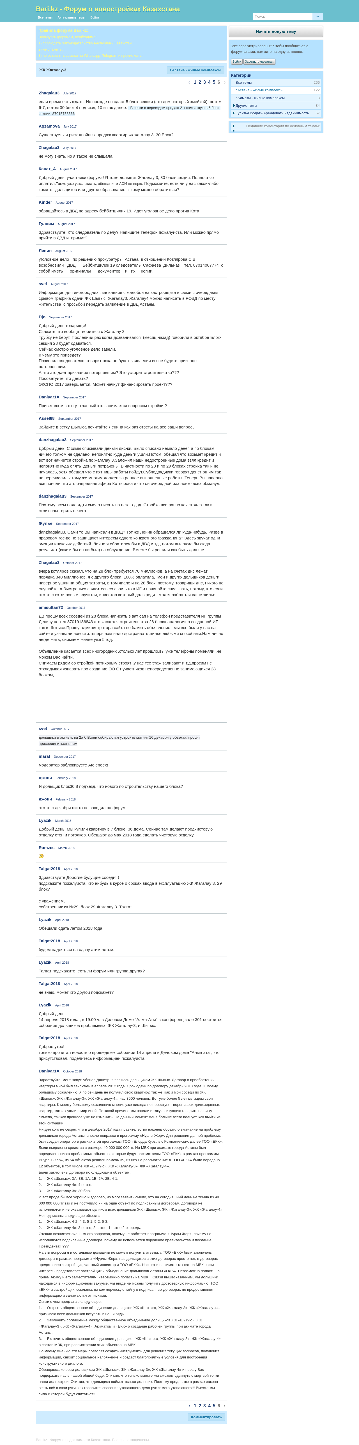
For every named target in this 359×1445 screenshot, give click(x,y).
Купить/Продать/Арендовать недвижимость (272, 113)
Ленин (45, 250)
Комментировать (206, 1417)
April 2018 (71, 869)
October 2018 (72, 1071)
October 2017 (72, 562)
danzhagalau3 (52, 439)
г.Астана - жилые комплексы (195, 70)
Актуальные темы (71, 17)
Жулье (45, 523)
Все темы (45, 17)
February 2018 (66, 778)
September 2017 (60, 317)
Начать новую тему (276, 31)
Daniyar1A (49, 396)
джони (45, 777)
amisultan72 (51, 607)
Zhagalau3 (49, 92)
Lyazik (45, 820)
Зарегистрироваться (259, 61)
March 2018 (63, 820)
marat (44, 756)
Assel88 (47, 418)
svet (43, 283)
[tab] (276, 90)
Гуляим (46, 223)
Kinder (45, 202)
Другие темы (246, 105)
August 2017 (68, 169)
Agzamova (49, 126)
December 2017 (65, 756)
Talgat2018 (49, 868)
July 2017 (69, 93)
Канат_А (47, 168)
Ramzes (47, 847)
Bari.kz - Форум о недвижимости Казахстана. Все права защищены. (93, 1440)
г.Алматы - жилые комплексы (260, 98)
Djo (42, 316)
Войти (94, 17)
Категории (241, 75)
